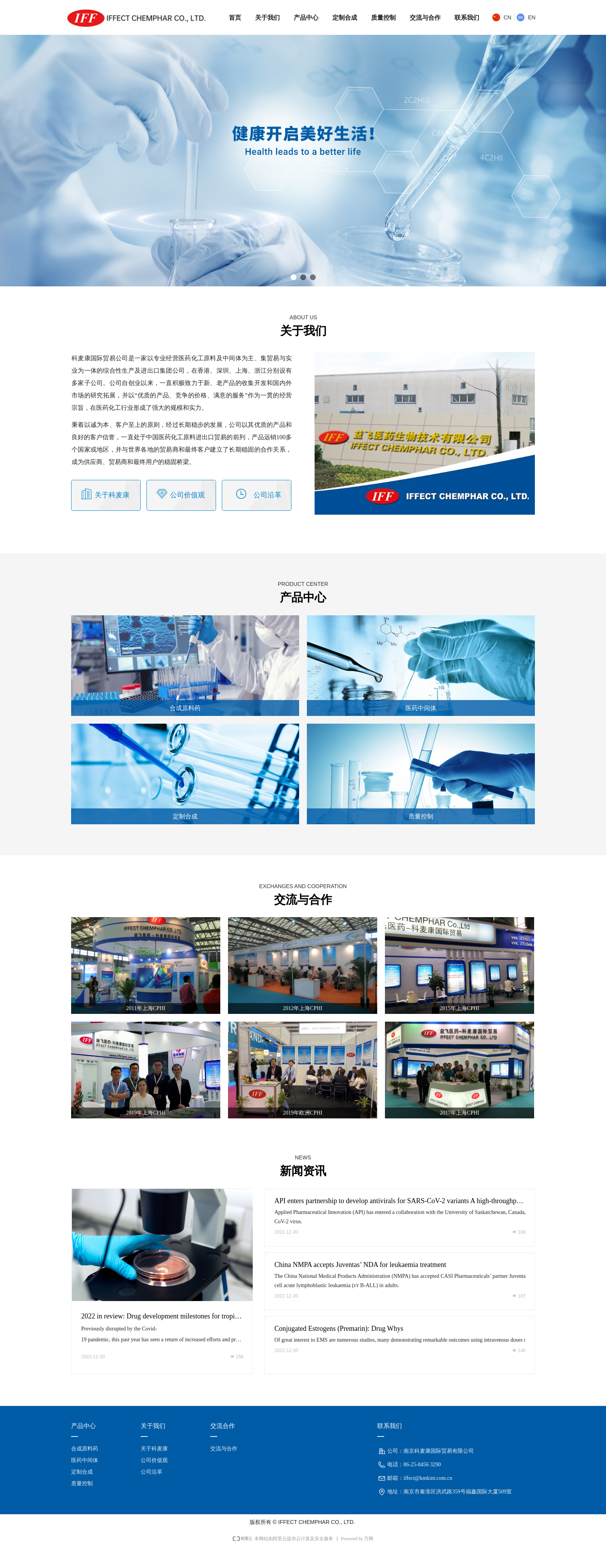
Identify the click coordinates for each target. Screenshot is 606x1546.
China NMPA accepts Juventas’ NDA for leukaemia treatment (360, 1265)
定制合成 (185, 816)
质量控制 (421, 816)
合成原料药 (185, 708)
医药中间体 (420, 708)
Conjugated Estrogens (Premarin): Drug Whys (338, 1328)
